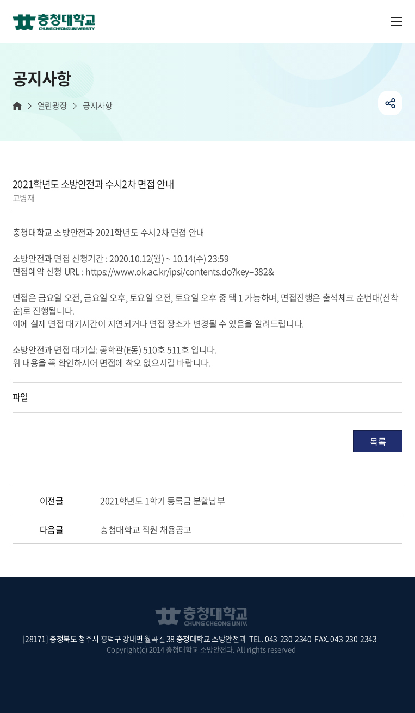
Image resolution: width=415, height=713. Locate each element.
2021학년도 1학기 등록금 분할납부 (162, 500)
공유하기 (390, 103)
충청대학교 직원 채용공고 (145, 529)
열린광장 (52, 106)
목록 (378, 441)
